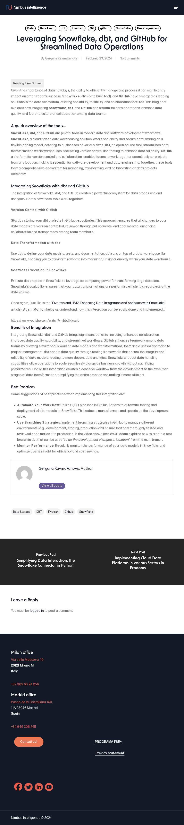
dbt (63, 28)
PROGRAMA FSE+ (108, 742)
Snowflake (123, 28)
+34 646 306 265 (23, 727)
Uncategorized (148, 28)
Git (92, 28)
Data (30, 28)
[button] (176, 7)
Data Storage (21, 511)
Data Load (47, 28)
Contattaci (28, 742)
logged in (37, 611)
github (104, 28)
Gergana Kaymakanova (60, 58)
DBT (39, 511)
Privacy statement (110, 753)
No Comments (129, 58)
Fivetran (77, 28)
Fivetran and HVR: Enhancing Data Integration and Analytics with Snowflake (108, 303)
